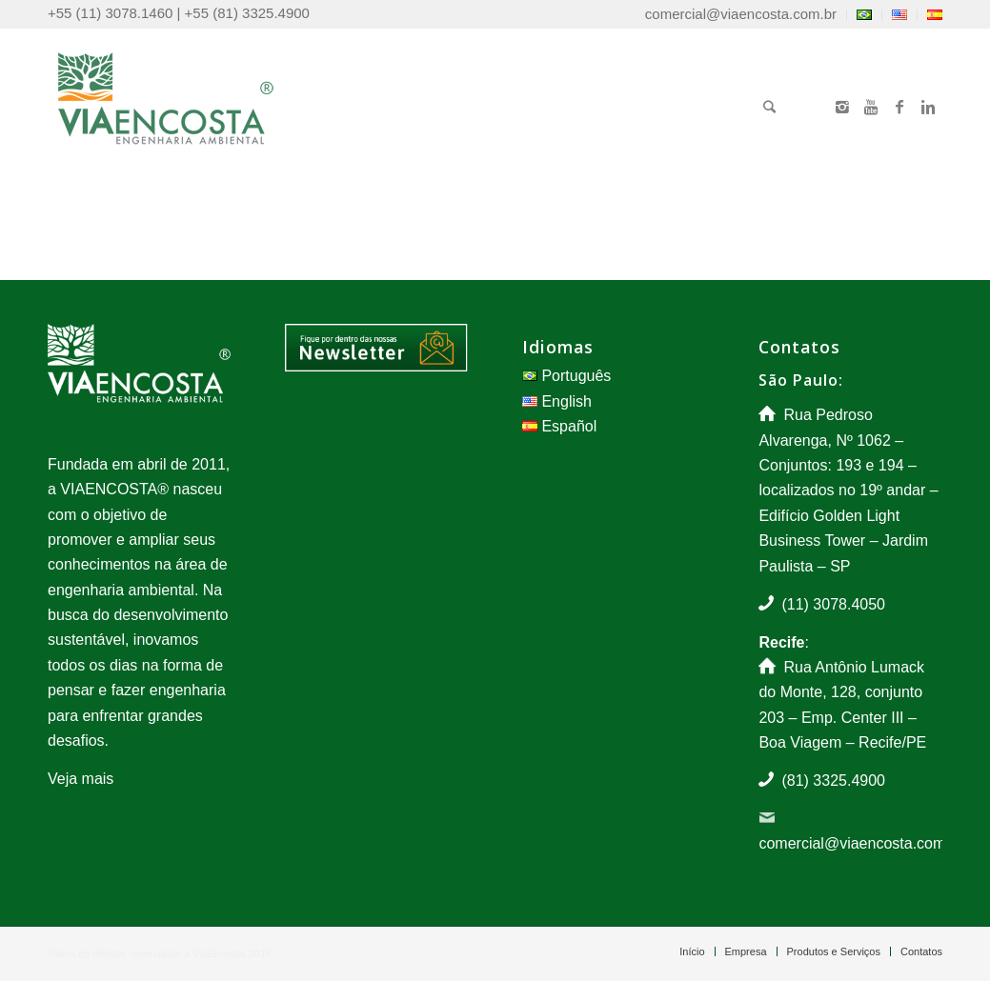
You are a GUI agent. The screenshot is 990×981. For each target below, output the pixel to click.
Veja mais (80, 779)
